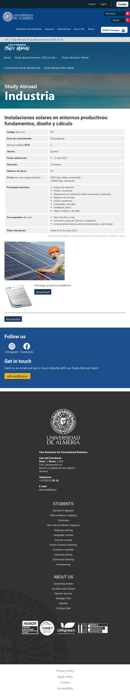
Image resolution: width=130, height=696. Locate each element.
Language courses (63, 535)
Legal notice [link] (65, 676)
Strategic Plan (63, 598)
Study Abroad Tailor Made (59, 67)
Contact (122, 4)
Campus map (63, 608)
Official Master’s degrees (63, 515)
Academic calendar (63, 549)
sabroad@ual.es (17, 376)
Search (121, 20)
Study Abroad (18, 39)
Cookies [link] (65, 682)
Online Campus (114, 30)
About (91, 28)
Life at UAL (79, 28)
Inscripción (13, 319)
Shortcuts (118, 13)
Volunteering (63, 564)
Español (92, 4)
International (63, 28)
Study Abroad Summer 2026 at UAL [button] (36, 57)
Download (43, 292)
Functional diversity (63, 559)
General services (63, 593)
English (103, 4)
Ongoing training (63, 530)
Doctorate (63, 520)
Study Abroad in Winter (75, 57)
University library (63, 554)
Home (7, 57)
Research (49, 28)
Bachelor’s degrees (63, 510)
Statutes (63, 603)
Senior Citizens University (63, 544)
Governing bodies (63, 583)
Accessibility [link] (65, 688)
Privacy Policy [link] (65, 671)
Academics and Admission (29, 28)
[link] (122, 4)
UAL (6, 39)
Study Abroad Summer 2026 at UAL (45, 39)
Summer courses (63, 540)
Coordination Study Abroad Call (22, 67)
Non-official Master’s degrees (63, 525)
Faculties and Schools (63, 588)
